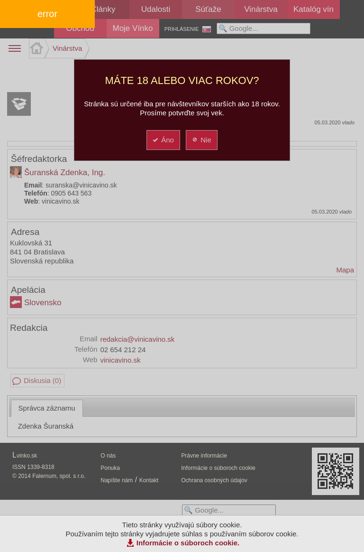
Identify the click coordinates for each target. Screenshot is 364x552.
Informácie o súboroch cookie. (188, 543)
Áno (163, 140)
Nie (201, 140)
